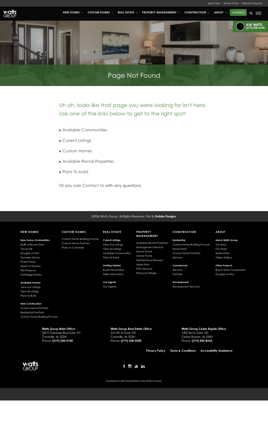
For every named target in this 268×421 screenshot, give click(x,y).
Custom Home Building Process (39, 316)
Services (177, 257)
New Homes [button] (71, 12)
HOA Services (144, 268)
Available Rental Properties (88, 161)
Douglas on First (30, 253)
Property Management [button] (159, 12)
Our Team (221, 248)
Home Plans (180, 248)
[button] (72, 12)
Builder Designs (166, 216)
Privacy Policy (155, 350)
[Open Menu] (258, 13)
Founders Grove (30, 257)
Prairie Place (28, 261)
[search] (251, 13)
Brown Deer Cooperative (230, 269)
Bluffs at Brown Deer (32, 244)
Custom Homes (77, 151)
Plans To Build (28, 295)
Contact (238, 12)
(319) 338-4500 (131, 340)
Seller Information (113, 274)
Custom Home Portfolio (34, 308)
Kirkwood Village (146, 272)
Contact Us (93, 185)
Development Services (186, 286)
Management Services (149, 247)
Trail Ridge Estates (31, 274)
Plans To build (75, 171)
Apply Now (214, 3)
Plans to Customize (73, 247)
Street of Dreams (31, 266)
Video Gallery (223, 257)
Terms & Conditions (183, 350)
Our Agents (110, 286)
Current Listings (76, 140)
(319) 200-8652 (202, 340)
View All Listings (30, 291)
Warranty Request (252, 3)
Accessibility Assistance (217, 350)
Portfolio (178, 274)
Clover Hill (26, 248)
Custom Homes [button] (99, 12)
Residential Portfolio (32, 312)
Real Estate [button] (126, 12)
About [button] (218, 12)
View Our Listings (30, 287)
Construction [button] (195, 12)
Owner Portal (144, 255)
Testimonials (222, 253)
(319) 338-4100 (62, 340)
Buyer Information (113, 269)
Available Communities (84, 130)
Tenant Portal (231, 3)
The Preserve (28, 270)
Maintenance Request (149, 260)
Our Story (220, 244)
